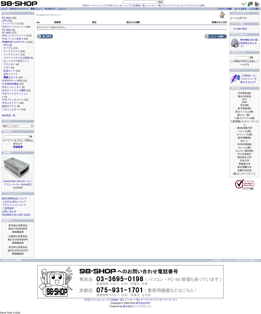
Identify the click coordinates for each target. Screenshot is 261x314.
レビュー (62, 9)
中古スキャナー (10, 103)
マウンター (9, 64)
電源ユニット (36, 9)
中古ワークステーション (15, 93)
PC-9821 (6, 32)
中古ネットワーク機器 (14, 90)
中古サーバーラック (12, 26)
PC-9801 (6, 29)
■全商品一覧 (8, 115)
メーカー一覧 (154, 5)
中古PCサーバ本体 (12, 80)
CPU (5, 45)
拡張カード (9, 70)
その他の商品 (240, 28)
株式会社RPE (143, 303)
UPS (202, 5)
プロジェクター (10, 109)
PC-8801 (6, 17)
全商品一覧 (139, 5)
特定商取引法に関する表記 (16, 214)
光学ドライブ (10, 74)
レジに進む (254, 9)
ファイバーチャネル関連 (16, 57)
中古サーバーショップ (94, 5)
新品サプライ (9, 106)
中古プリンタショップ (119, 5)
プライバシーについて (14, 205)
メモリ (7, 67)
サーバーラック (171, 5)
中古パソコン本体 (11, 38)
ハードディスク (11, 54)
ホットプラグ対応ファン (16, 61)
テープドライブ (189, 5)
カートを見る (240, 9)
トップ (4, 9)
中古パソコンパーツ (12, 35)
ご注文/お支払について (14, 201)
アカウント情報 (225, 9)
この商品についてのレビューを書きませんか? (248, 78)
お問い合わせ (9, 211)
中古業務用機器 (10, 83)
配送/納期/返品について (14, 198)
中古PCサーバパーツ (18, 9)
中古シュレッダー (11, 87)
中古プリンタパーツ (12, 99)
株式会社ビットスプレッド (137, 306)
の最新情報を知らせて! (249, 43)
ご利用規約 (8, 208)
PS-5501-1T (50, 9)
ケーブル (8, 48)
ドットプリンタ (10, 23)
